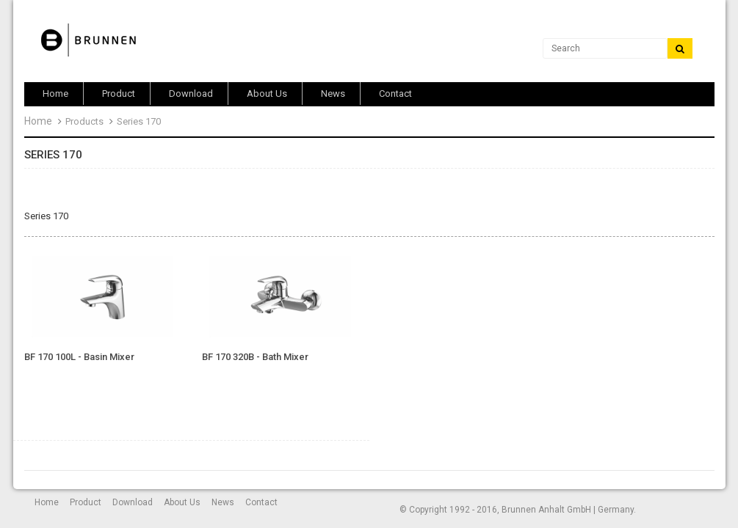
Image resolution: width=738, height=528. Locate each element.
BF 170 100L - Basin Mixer (79, 357)
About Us (182, 502)
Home (38, 121)
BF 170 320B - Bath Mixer (255, 357)
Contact (261, 502)
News (222, 502)
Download (132, 502)
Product (85, 502)
